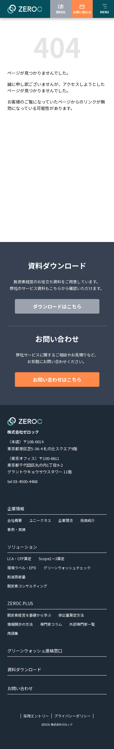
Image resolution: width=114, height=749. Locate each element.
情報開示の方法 (20, 624)
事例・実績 (16, 529)
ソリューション (22, 547)
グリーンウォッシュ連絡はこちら (57, 217)
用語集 (12, 633)
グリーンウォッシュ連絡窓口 (34, 651)
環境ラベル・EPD (21, 567)
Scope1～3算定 (51, 558)
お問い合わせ (20, 688)
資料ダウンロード (24, 669)
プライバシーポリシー (72, 715)
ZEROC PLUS (20, 603)
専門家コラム (51, 624)
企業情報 (15, 509)
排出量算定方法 (71, 615)
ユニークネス (40, 520)
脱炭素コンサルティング (27, 585)
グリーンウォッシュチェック (67, 567)
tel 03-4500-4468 (22, 481)
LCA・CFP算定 (19, 558)
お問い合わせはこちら (57, 379)
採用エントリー (36, 715)
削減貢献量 (16, 576)
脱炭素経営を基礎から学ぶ (29, 615)
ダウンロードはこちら (57, 306)
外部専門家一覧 (82, 624)
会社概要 (14, 520)
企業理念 (65, 520)
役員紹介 (87, 520)
